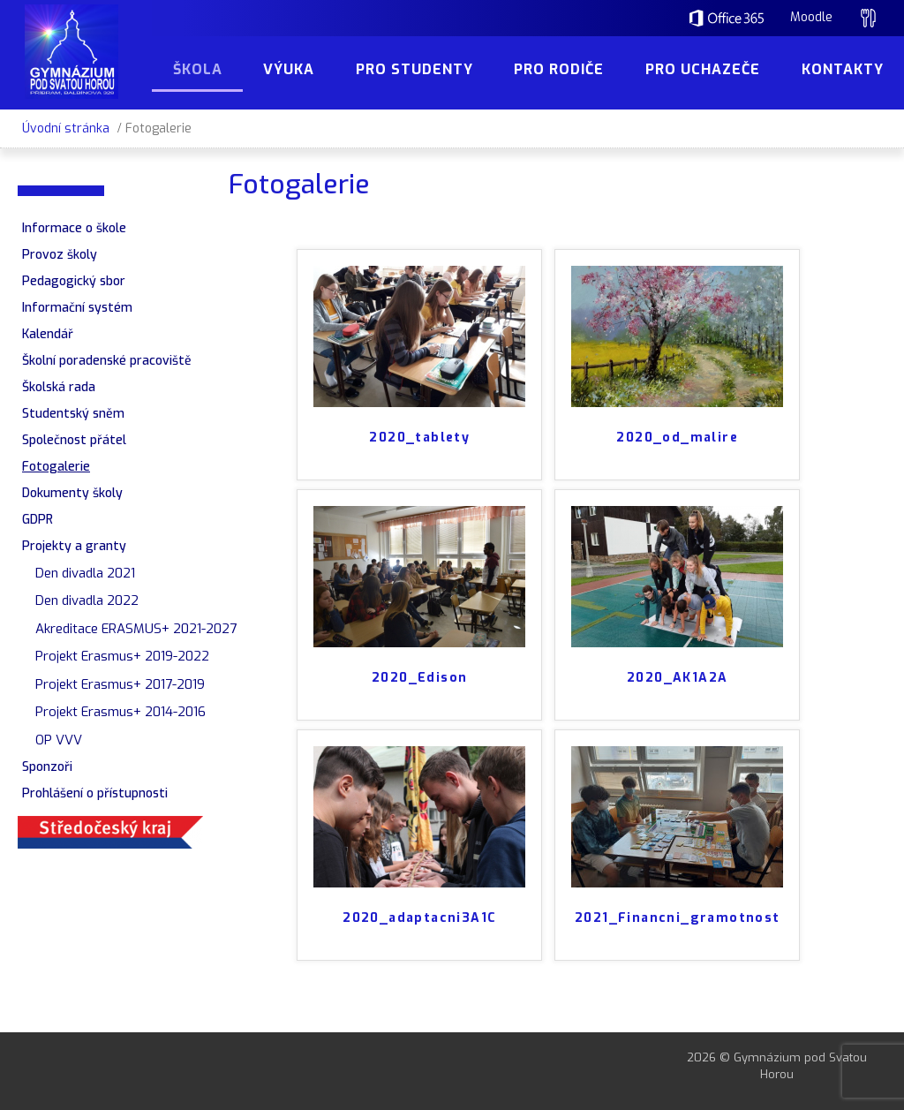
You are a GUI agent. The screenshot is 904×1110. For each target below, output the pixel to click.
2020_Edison (419, 677)
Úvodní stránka (65, 128)
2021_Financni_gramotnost (677, 918)
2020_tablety (419, 437)
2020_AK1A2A (677, 677)
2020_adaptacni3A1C (419, 918)
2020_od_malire (677, 437)
